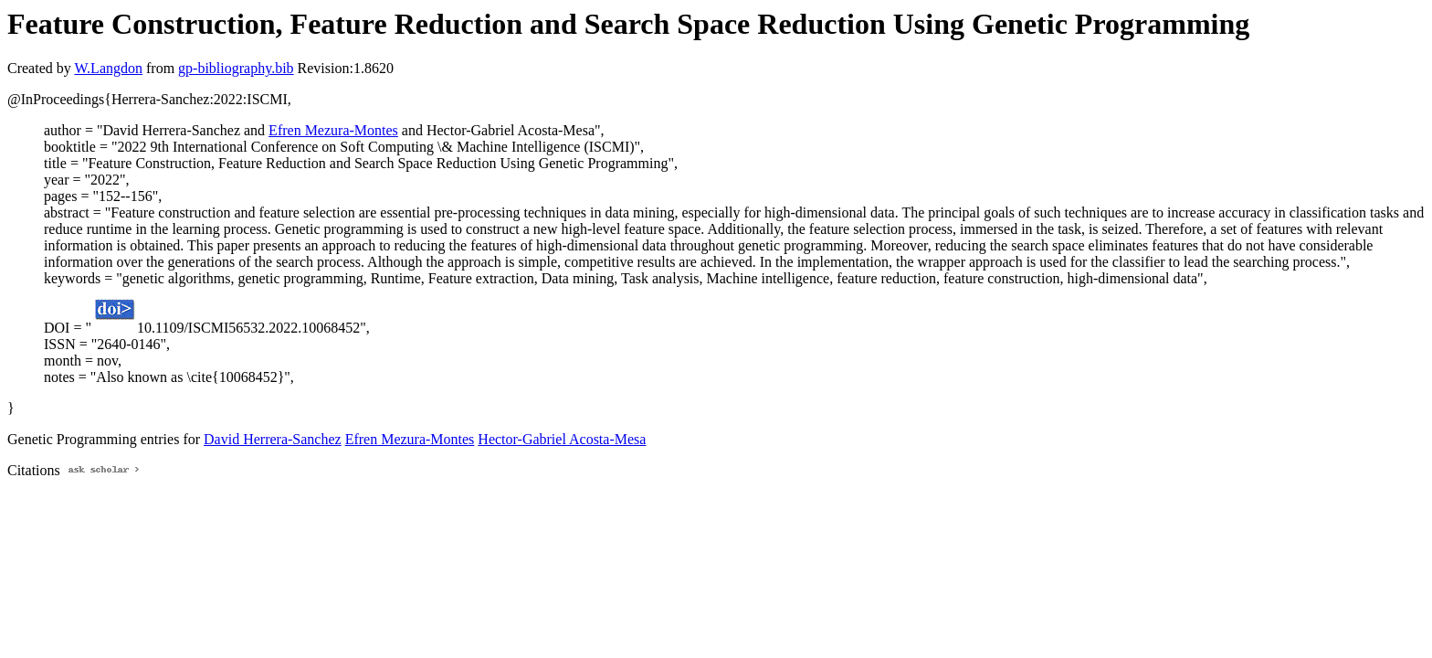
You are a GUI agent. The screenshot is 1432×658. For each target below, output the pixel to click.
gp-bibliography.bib (236, 68)
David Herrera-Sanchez (273, 439)
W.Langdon (108, 68)
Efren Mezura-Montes (333, 130)
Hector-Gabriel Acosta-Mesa (562, 439)
